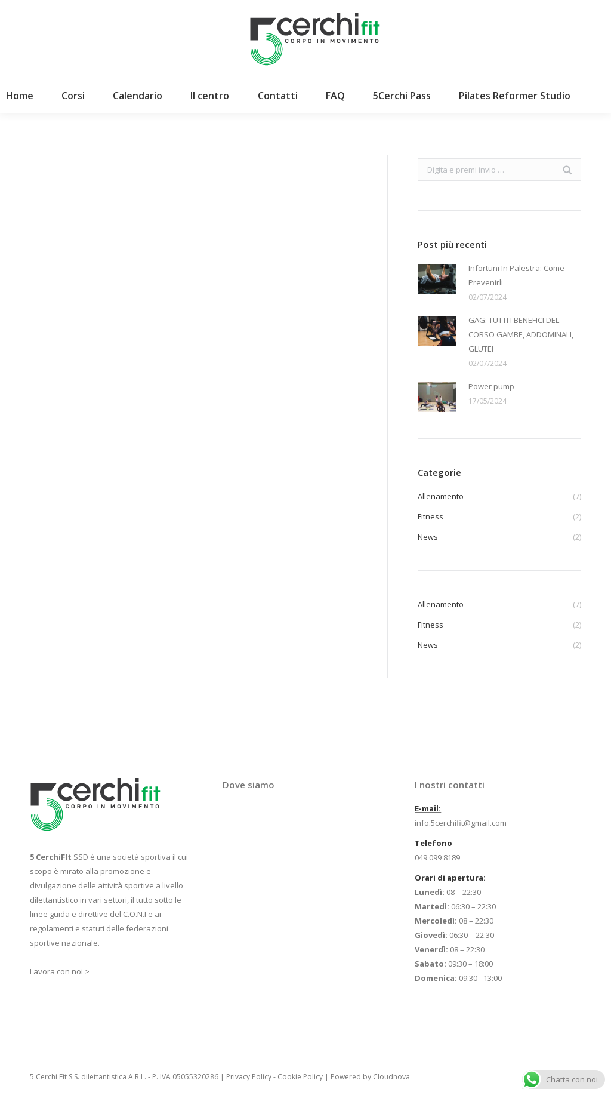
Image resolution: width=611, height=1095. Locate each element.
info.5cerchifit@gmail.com (461, 822)
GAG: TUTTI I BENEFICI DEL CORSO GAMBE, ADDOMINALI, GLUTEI (520, 334)
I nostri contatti (450, 785)
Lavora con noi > (60, 971)
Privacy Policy (248, 1077)
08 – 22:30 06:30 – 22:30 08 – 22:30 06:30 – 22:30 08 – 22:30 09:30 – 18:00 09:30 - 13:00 (458, 935)
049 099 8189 (437, 857)
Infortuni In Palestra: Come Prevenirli (516, 275)
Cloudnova (391, 1077)
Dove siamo (248, 785)
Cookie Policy (300, 1077)
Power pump (491, 386)
